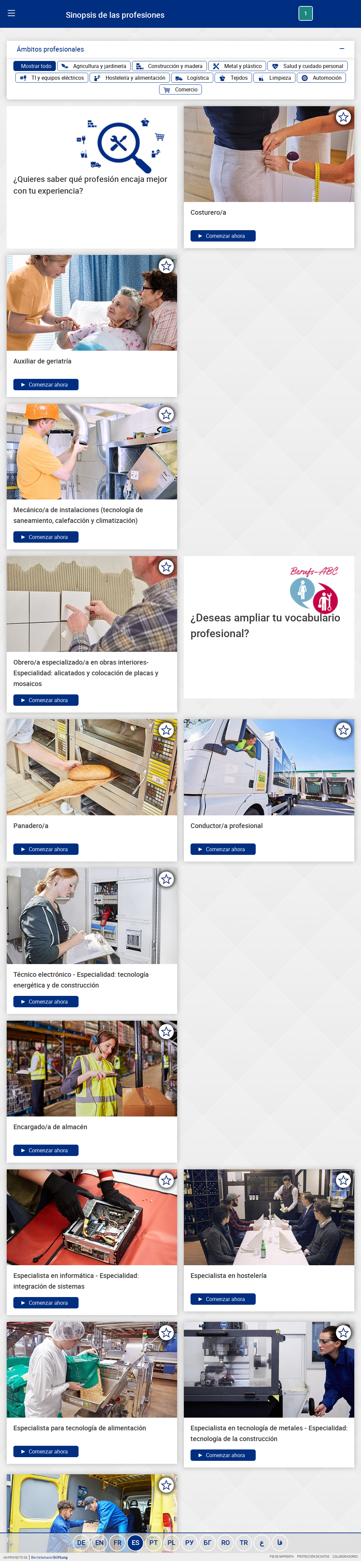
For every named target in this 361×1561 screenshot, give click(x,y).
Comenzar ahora (221, 236)
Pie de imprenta (282, 1556)
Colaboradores (345, 1556)
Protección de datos (313, 1556)
